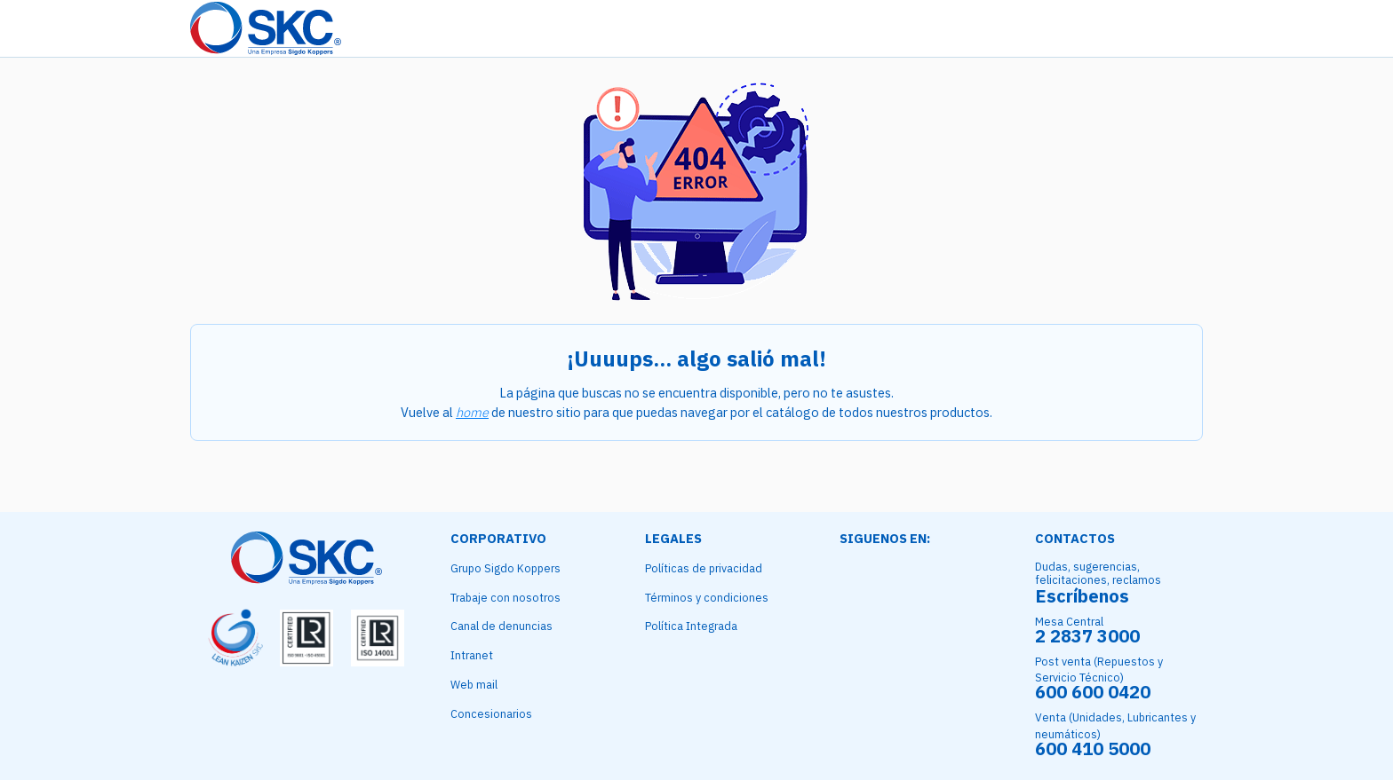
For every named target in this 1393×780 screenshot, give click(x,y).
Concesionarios (491, 713)
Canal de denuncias (501, 625)
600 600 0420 (1092, 692)
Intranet (471, 655)
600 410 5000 (1092, 748)
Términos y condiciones (706, 597)
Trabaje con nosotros (505, 597)
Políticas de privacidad (703, 568)
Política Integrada (691, 625)
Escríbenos (1082, 596)
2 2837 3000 (1087, 636)
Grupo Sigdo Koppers (505, 568)
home (472, 412)
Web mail (474, 684)
